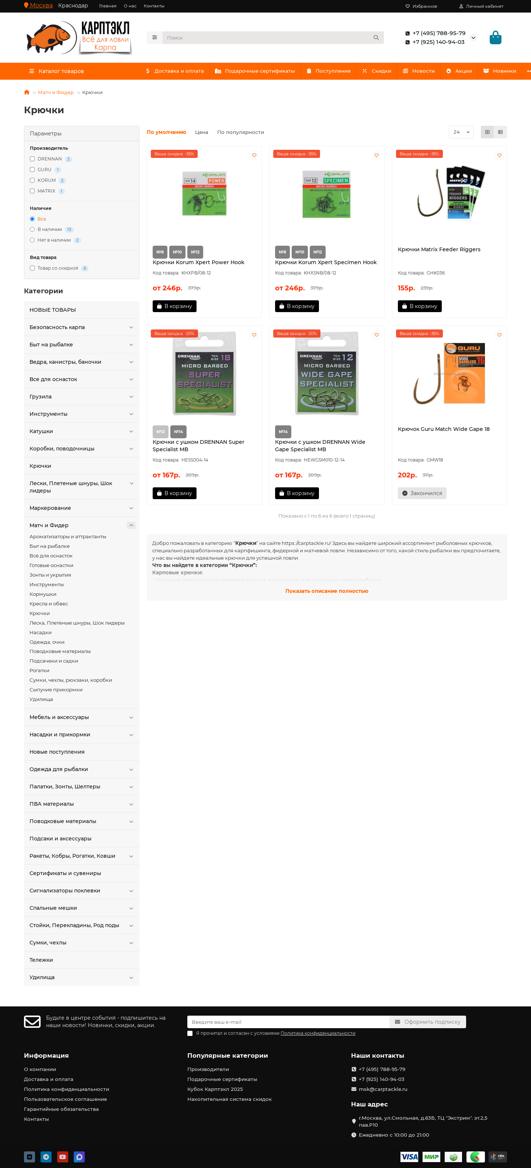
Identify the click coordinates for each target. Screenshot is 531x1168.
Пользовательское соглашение (65, 1099)
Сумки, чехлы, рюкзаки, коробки (71, 682)
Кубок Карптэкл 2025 (215, 1089)
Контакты (154, 5)
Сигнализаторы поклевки (83, 892)
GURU (45, 172)
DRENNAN (51, 161)
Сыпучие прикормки (56, 692)
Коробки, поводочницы (83, 451)
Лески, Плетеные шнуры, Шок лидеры (83, 489)
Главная (108, 5)
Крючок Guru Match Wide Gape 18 (444, 431)
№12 (195, 254)
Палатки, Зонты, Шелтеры (83, 788)
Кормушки (43, 596)
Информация (46, 1055)
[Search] (273, 38)
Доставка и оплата (175, 73)
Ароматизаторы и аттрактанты (68, 539)
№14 (178, 434)
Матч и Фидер (56, 94)
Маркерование (83, 510)
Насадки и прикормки (83, 736)
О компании (40, 1069)
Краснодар (73, 5)
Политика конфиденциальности (66, 1089)
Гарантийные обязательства (61, 1109)
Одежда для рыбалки (83, 771)
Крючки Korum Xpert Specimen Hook (326, 264)
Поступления (332, 73)
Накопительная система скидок (229, 1099)
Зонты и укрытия (50, 577)
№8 (160, 254)
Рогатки (39, 672)
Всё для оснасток (51, 558)
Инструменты (83, 416)
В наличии (52, 232)
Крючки (40, 468)
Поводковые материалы (60, 653)
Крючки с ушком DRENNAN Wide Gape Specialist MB (320, 448)
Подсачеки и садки (54, 663)
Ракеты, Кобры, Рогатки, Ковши (83, 858)
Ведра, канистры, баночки (83, 364)
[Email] (288, 1022)
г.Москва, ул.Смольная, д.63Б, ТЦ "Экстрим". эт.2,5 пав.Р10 (423, 1121)
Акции (469, 73)
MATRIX (47, 193)
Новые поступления (57, 754)
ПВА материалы (83, 806)
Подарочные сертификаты (258, 73)
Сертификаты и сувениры (65, 875)
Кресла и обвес (49, 606)
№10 (177, 254)
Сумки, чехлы (83, 944)
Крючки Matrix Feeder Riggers (439, 251)
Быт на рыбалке (83, 346)
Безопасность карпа (83, 329)
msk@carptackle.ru (383, 1089)
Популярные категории (227, 1055)
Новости (426, 73)
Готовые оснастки (51, 567)
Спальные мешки (83, 910)
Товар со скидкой (59, 270)
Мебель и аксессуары (83, 719)
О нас (130, 5)
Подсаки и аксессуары (60, 840)
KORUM (48, 183)
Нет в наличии (55, 242)
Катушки (83, 433)
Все (38, 221)
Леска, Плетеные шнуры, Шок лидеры (77, 625)
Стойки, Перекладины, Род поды (83, 927)
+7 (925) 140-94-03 (433, 43)
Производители (208, 1069)
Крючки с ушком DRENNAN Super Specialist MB (198, 448)
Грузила (83, 398)
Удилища (41, 701)
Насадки (41, 634)
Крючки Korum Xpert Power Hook (198, 264)
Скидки (383, 73)
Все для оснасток (83, 381)
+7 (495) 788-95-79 (434, 34)
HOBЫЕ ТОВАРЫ (53, 312)
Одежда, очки (47, 644)
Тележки (41, 962)
